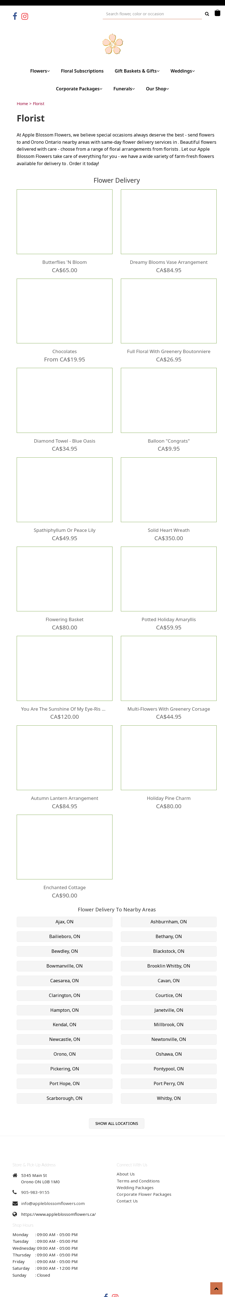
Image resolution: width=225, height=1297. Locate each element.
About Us (126, 1155)
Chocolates (64, 347)
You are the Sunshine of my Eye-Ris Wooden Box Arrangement (64, 696)
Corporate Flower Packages (144, 1175)
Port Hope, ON (64, 1065)
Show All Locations (116, 1104)
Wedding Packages (135, 1169)
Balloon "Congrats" (168, 434)
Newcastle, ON (64, 1021)
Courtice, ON (169, 977)
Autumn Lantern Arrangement (64, 783)
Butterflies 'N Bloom (64, 260)
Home (22, 103)
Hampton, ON (64, 991)
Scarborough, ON (64, 1080)
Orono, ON (65, 1035)
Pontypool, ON (169, 1050)
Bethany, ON (169, 918)
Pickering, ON (64, 1050)
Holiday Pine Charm (169, 783)
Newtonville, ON (168, 1021)
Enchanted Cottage (64, 870)
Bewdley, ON (64, 932)
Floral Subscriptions (82, 71)
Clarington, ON (64, 977)
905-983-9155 (35, 1174)
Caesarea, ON (64, 962)
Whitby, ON (169, 1080)
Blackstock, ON (168, 932)
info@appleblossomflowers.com (53, 1184)
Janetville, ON (168, 991)
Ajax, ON (65, 903)
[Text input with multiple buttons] (152, 13)
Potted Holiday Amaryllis (169, 608)
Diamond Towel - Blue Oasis (64, 434)
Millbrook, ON (169, 1006)
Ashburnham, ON (169, 903)
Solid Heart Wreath (168, 521)
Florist (38, 103)
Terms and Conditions (138, 1162)
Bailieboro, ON (64, 918)
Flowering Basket (64, 608)
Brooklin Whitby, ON (168, 947)
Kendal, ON (64, 1006)
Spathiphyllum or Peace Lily (64, 521)
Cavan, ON (169, 962)
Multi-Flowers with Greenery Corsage (168, 696)
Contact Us (127, 1182)
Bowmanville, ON (64, 947)
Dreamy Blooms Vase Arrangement (168, 260)
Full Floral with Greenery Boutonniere (168, 347)
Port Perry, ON (169, 1065)
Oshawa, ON (169, 1035)
